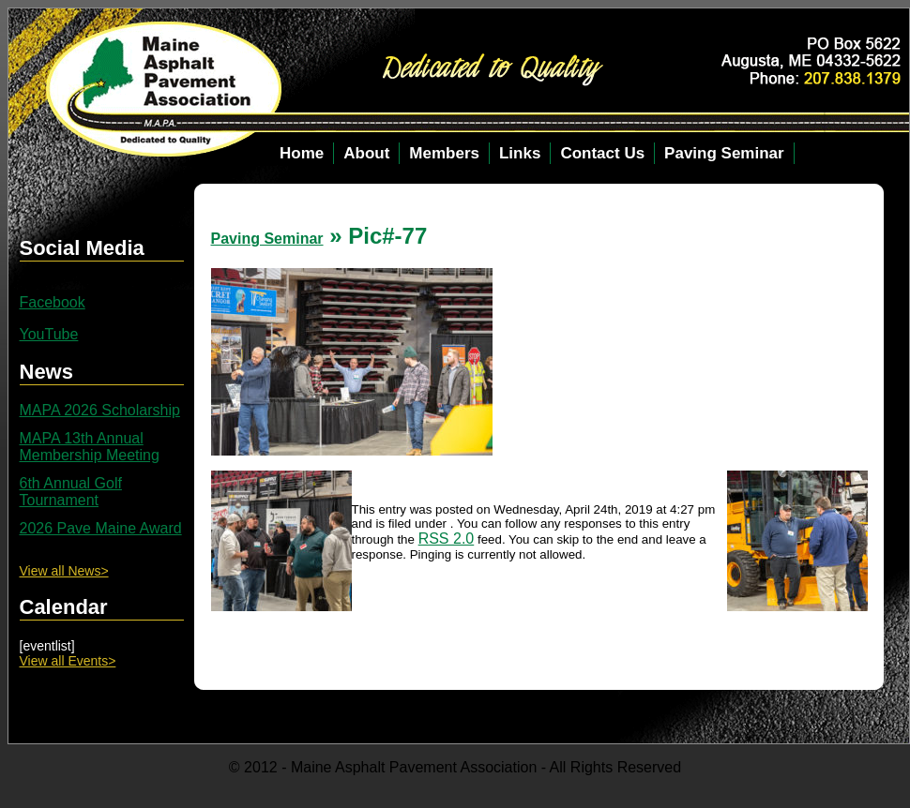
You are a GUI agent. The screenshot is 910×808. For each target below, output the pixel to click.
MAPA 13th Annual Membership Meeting (89, 446)
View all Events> (68, 660)
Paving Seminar (724, 153)
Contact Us (602, 153)
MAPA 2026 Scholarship (100, 410)
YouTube (49, 334)
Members (444, 153)
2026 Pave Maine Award (101, 528)
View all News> (64, 570)
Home (302, 153)
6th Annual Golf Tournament (71, 491)
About (366, 153)
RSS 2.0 (446, 538)
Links (519, 153)
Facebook (52, 302)
